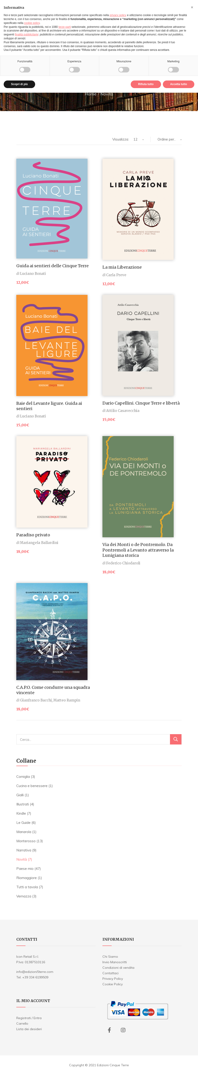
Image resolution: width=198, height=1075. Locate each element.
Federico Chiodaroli (123, 563)
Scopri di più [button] (19, 84)
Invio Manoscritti (114, 962)
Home (90, 94)
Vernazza (23, 896)
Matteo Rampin (66, 700)
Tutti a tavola (27, 887)
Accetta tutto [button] (178, 84)
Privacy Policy (112, 979)
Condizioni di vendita (118, 968)
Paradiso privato (33, 535)
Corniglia (23, 776)
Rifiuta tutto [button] (145, 84)
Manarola (23, 832)
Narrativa (23, 850)
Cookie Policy (112, 984)
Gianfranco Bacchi (36, 700)
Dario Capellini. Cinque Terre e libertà (141, 403)
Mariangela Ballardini (39, 542)
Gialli (20, 795)
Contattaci (110, 973)
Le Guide (23, 822)
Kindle (21, 813)
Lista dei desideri (29, 1029)
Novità (21, 859)
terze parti (65, 27)
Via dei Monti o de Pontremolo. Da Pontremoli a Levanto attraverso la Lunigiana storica (138, 550)
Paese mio (25, 868)
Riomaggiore (26, 878)
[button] (192, 7)
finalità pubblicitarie (26, 34)
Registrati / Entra (29, 1018)
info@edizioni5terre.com (34, 972)
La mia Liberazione (122, 267)
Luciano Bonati (33, 273)
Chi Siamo (110, 956)
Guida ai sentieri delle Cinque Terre (52, 265)
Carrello (22, 1023)
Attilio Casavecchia (122, 410)
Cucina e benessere (32, 786)
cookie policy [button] (32, 23)
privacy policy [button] (118, 15)
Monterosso (26, 841)
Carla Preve (116, 275)
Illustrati (22, 804)
